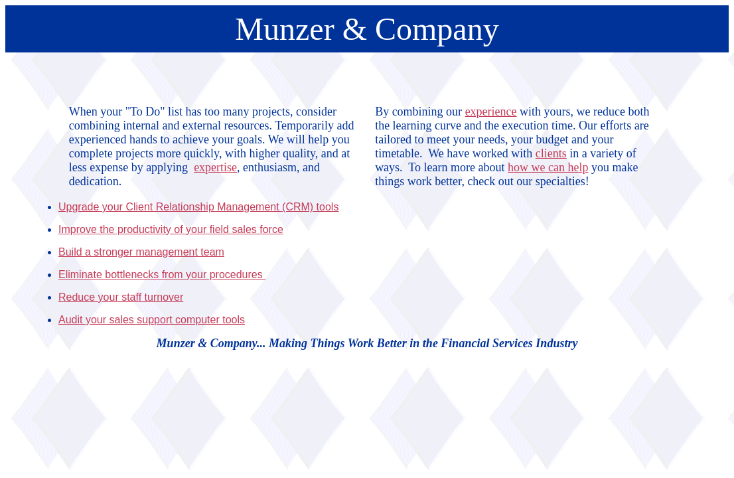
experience (491, 111)
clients (551, 153)
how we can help (548, 167)
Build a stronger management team (141, 252)
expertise (215, 167)
